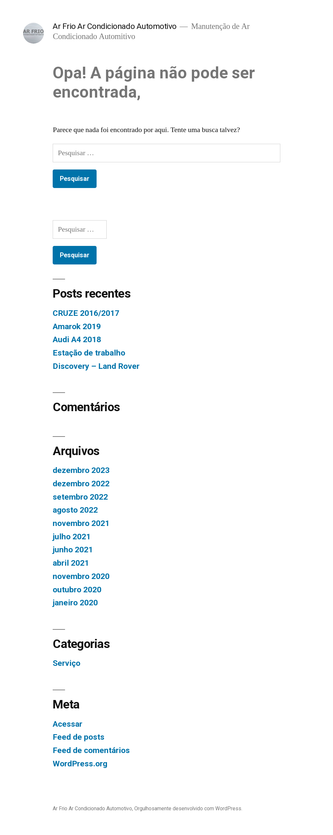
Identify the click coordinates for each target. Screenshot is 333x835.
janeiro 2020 (75, 602)
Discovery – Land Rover (96, 366)
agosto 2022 (75, 510)
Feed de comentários (91, 750)
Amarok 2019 (77, 326)
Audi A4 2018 (77, 339)
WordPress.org (80, 763)
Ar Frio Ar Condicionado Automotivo (114, 26)
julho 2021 (72, 536)
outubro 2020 (77, 589)
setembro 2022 (80, 497)
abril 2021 (71, 563)
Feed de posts (78, 737)
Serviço (66, 663)
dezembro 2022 (81, 483)
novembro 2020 (81, 576)
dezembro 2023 (81, 470)
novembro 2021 (81, 523)
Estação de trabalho (89, 352)
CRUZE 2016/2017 (86, 313)
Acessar (67, 724)
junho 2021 (73, 549)
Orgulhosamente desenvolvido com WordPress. (188, 808)
